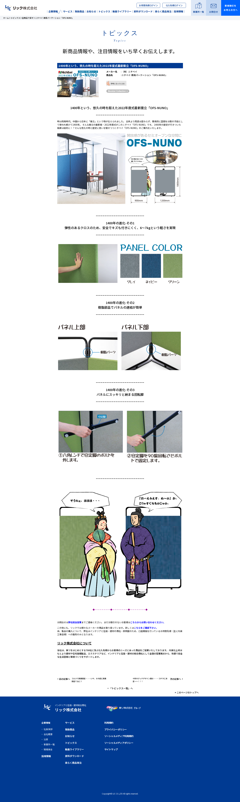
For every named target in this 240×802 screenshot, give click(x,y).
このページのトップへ (188, 692)
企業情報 (52, 11)
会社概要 (48, 734)
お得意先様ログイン (148, 5)
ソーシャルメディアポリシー (118, 742)
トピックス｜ (105, 11)
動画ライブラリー (74, 749)
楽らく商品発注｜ (164, 11)
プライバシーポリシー (115, 729)
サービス (69, 722)
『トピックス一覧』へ (121, 688)
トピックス (15, 17)
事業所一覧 (49, 744)
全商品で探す (27, 17)
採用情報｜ (180, 11)
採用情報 (46, 756)
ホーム (6, 17)
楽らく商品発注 (73, 762)
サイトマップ (111, 749)
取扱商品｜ (81, 11)
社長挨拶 (48, 729)
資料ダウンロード (74, 756)
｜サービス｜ (68, 11)
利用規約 (108, 722)
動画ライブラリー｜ (123, 11)
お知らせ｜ (92, 11)
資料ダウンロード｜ (144, 11)
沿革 (46, 739)
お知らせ (69, 736)
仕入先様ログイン (174, 5)
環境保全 (48, 749)
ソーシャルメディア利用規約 (118, 736)
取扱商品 (69, 729)
